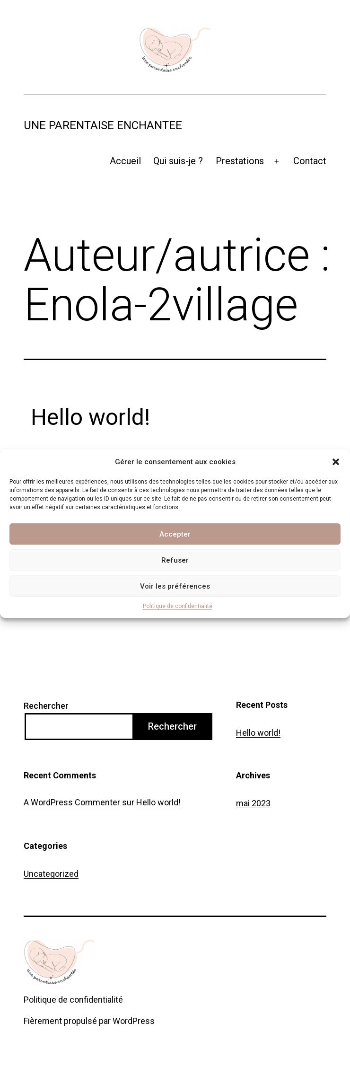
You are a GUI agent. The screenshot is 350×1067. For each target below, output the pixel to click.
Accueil (125, 161)
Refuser (175, 560)
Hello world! (90, 417)
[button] (336, 462)
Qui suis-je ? (178, 161)
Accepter (175, 534)
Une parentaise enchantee (103, 125)
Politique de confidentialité (177, 606)
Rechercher (46, 706)
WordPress (134, 1021)
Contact (309, 161)
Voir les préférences (175, 586)
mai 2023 (253, 803)
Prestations (240, 161)
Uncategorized (51, 874)
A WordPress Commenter (72, 802)
